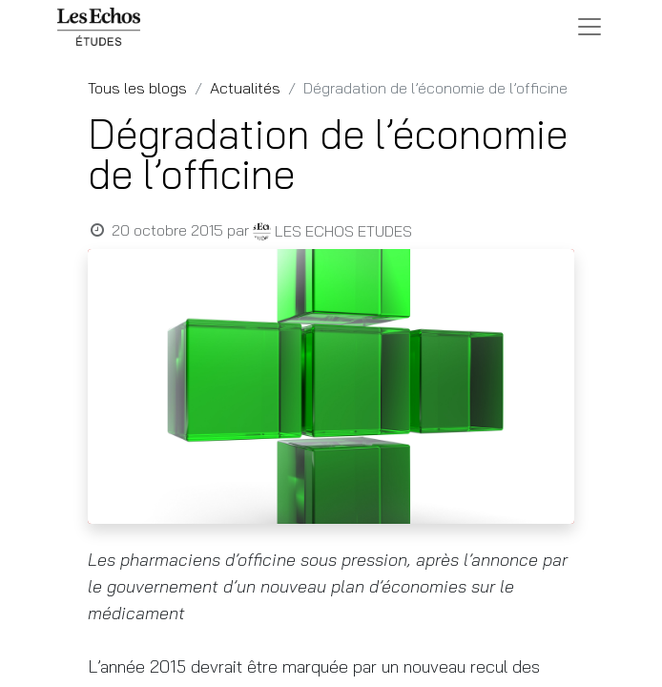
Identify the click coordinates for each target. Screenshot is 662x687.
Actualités (245, 87)
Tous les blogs (137, 87)
